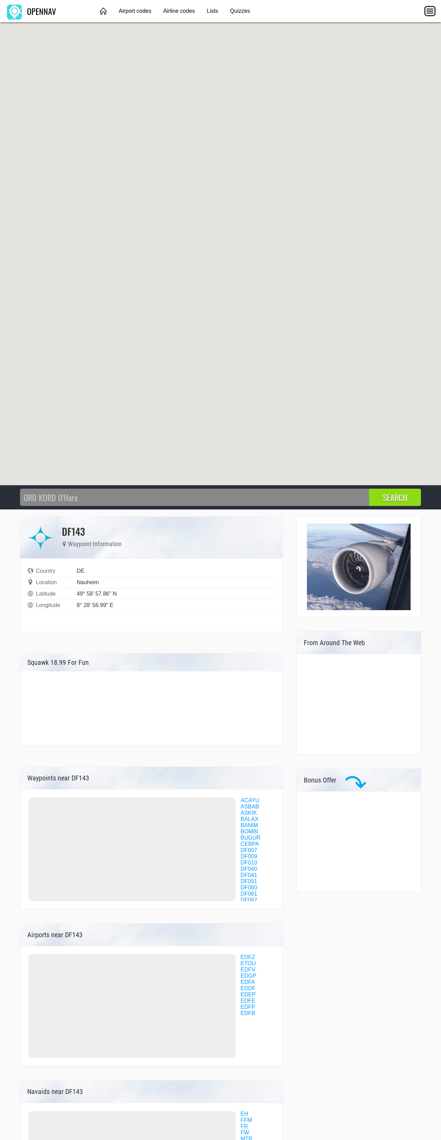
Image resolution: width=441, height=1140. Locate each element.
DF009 (249, 856)
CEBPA (250, 844)
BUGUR (251, 838)
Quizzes (240, 11)
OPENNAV (31, 11)
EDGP (248, 976)
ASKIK (249, 813)
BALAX (250, 819)
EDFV (248, 969)
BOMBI (250, 831)
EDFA (248, 982)
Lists (212, 11)
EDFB (248, 1013)
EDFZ (248, 957)
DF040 (249, 869)
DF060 (249, 887)
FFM (246, 1120)
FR (244, 1126)
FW (245, 1133)
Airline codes (179, 11)
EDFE (248, 1001)
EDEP (248, 994)
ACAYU (250, 800)
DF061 (249, 894)
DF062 (249, 900)
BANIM (249, 825)
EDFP (248, 1007)
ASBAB (250, 806)
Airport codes (135, 11)
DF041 (249, 875)
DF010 (249, 863)
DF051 (249, 881)
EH (244, 1114)
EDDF (248, 988)
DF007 (249, 850)
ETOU (248, 963)
